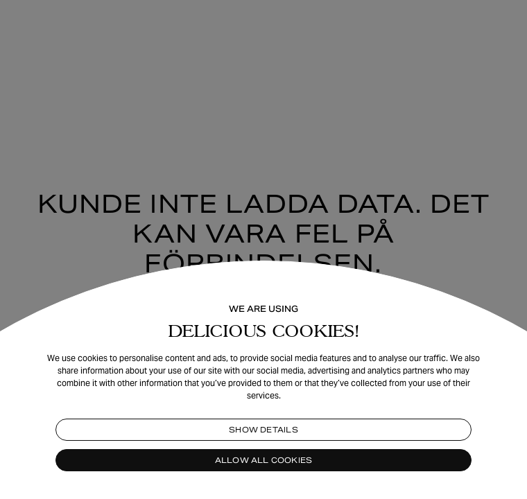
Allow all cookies (264, 460)
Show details (263, 430)
